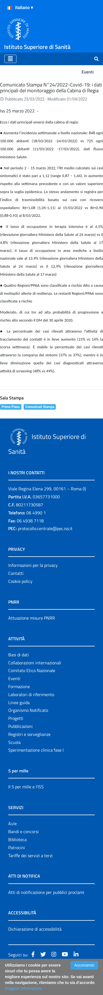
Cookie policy (20, 581)
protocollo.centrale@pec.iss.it (45, 528)
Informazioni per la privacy (33, 565)
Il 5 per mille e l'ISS (26, 786)
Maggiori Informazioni (23, 988)
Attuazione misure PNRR (31, 618)
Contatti (16, 573)
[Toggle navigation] (10, 59)
